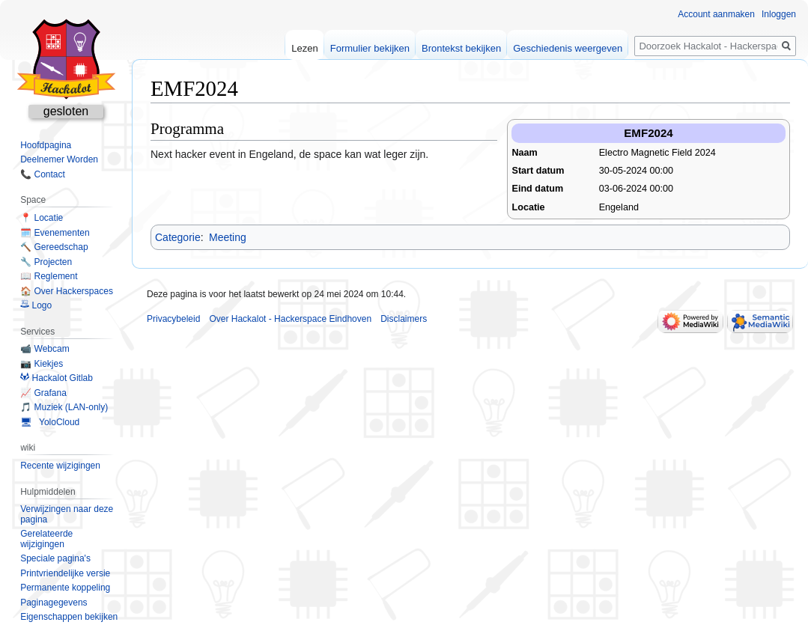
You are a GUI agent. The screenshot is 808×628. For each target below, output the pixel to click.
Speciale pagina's (55, 558)
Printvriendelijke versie (65, 573)
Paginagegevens (53, 602)
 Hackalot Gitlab (56, 378)
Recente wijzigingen (60, 465)
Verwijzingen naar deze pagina (66, 514)
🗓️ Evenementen (54, 233)
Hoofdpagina (45, 145)
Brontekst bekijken (461, 48)
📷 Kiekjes (41, 364)
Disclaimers (403, 319)
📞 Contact (42, 174)
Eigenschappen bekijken (69, 617)
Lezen (304, 48)
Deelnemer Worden (59, 159)
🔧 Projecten (46, 262)
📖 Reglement (48, 276)
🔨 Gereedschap (54, 247)
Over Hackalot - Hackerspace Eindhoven (290, 319)
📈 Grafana (43, 393)
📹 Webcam (44, 349)
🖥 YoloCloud (49, 422)
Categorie (178, 237)
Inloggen (779, 14)
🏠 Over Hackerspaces (66, 291)
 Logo (36, 305)
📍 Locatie (41, 218)
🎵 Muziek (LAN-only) (64, 407)
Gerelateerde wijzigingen (46, 538)
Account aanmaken (716, 14)
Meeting (227, 237)
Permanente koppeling (65, 587)
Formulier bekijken (370, 48)
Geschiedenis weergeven (567, 48)
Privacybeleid (173, 319)
